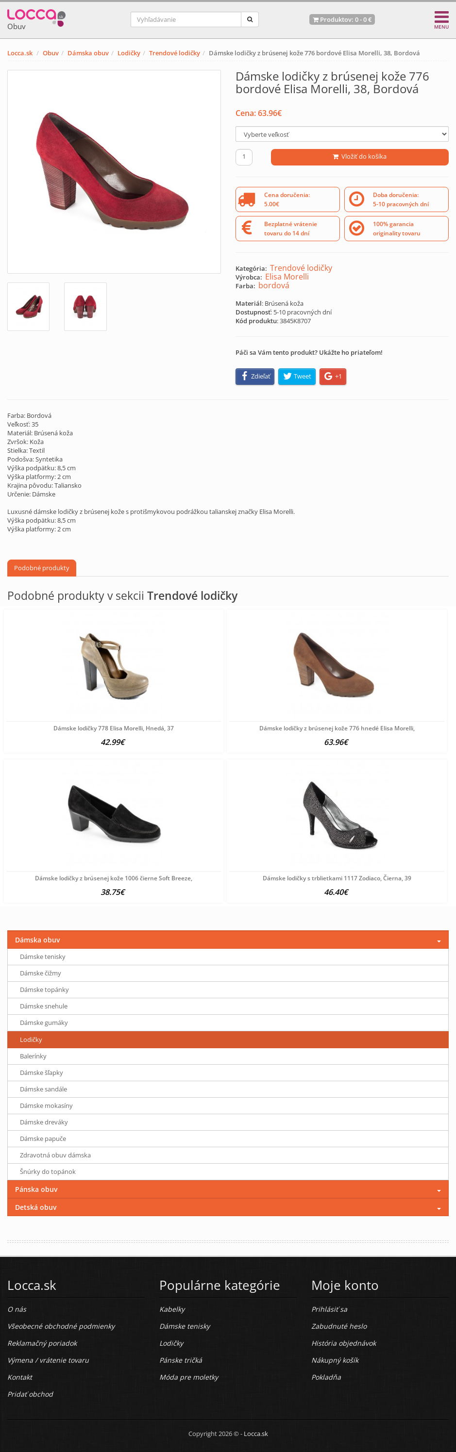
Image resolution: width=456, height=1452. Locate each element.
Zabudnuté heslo (339, 1326)
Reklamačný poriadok (42, 1343)
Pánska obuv (36, 1189)
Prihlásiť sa (329, 1309)
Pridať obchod (30, 1394)
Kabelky (172, 1309)
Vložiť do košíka (360, 156)
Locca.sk (20, 53)
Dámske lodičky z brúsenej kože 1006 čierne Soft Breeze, (113, 878)
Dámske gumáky (44, 1022)
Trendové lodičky (174, 53)
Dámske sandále (43, 1089)
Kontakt (19, 1377)
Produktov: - (342, 19)
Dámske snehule (44, 1006)
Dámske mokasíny (46, 1105)
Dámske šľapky (41, 1072)
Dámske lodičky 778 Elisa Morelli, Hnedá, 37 (113, 728)
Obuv (51, 53)
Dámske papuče (43, 1138)
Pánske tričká (180, 1360)
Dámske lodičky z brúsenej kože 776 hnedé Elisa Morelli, (337, 728)
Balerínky (33, 1056)
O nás (16, 1309)
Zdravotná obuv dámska (55, 1155)
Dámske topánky (44, 989)
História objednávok (343, 1343)
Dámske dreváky (44, 1122)
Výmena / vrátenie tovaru (48, 1360)
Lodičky (129, 53)
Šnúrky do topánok (48, 1171)
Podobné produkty (41, 567)
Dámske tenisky (43, 956)
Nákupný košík (334, 1360)
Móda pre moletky (188, 1377)
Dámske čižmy (40, 973)
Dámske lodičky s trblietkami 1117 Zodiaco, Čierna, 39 (337, 878)
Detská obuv (35, 1207)
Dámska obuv (88, 53)
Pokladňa (326, 1377)
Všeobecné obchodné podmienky (61, 1326)
